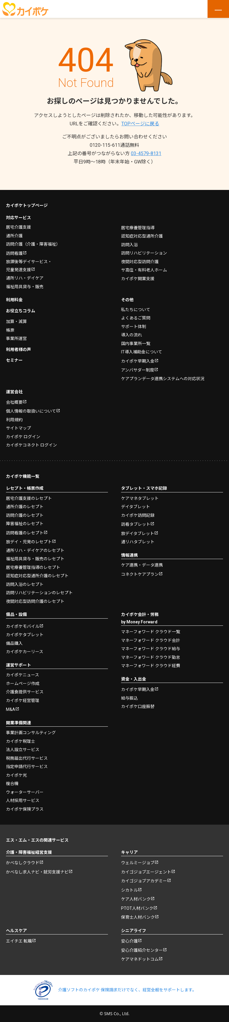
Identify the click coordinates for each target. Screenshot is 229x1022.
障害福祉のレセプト (25, 523)
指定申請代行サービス (27, 766)
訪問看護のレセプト (25, 532)
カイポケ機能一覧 (22, 476)
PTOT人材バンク (137, 908)
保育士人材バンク (138, 917)
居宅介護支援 (18, 227)
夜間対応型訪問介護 (140, 261)
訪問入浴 (129, 244)
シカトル (129, 889)
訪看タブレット (135, 524)
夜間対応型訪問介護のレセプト (35, 601)
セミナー (14, 360)
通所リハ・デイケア (25, 278)
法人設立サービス (22, 749)
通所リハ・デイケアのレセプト (35, 550)
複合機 (12, 783)
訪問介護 (33, 244)
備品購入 (14, 643)
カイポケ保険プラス (25, 808)
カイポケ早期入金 (137, 360)
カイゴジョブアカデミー (144, 881)
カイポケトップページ (27, 205)
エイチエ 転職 (19, 941)
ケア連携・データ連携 (142, 565)
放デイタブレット (137, 533)
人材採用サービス (22, 800)
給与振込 (129, 697)
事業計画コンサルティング (31, 732)
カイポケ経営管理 (22, 700)
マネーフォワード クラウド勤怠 (150, 657)
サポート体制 (133, 326)
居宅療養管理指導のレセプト (33, 567)
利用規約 (14, 419)
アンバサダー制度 (137, 370)
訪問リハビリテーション (144, 253)
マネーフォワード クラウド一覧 (150, 631)
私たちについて (135, 309)
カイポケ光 (16, 775)
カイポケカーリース (24, 651)
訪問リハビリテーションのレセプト (39, 592)
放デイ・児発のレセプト (29, 541)
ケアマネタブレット (140, 498)
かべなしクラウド (22, 862)
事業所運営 (16, 338)
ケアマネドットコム (140, 959)
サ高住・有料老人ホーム (144, 270)
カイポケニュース (22, 675)
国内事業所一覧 (135, 343)
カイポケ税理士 (20, 741)
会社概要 (14, 402)
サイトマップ (18, 428)
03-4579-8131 (146, 153)
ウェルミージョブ (137, 862)
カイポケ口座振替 (137, 706)
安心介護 (129, 941)
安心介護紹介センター (142, 950)
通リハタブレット (137, 541)
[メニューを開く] (218, 9)
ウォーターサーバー (25, 791)
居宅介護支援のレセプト (29, 498)
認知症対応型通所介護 (142, 236)
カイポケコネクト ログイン (31, 445)
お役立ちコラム (20, 310)
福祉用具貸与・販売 (25, 286)
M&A (10, 709)
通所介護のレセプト (25, 506)
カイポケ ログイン (23, 436)
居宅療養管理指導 (137, 227)
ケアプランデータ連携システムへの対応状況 (163, 378)
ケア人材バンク (136, 899)
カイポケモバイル (22, 626)
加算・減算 (16, 321)
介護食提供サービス (25, 691)
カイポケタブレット (25, 634)
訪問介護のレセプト (25, 515)
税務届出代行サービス (27, 758)
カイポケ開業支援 (137, 278)
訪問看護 (14, 253)
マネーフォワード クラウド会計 (150, 640)
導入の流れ (131, 335)
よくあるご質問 (135, 318)
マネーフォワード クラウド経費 (150, 665)
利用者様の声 (18, 349)
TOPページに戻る (140, 124)
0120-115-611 (114, 145)
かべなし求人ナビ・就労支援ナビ (37, 871)
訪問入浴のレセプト (25, 584)
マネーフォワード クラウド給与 (150, 648)
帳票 (10, 329)
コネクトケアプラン (140, 574)
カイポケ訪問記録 (137, 515)
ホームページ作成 (22, 683)
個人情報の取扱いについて (31, 411)
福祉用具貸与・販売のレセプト (35, 558)
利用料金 (14, 299)
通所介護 (14, 235)
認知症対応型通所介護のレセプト (37, 575)
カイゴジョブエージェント (146, 871)
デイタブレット (135, 506)
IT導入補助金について (141, 351)
